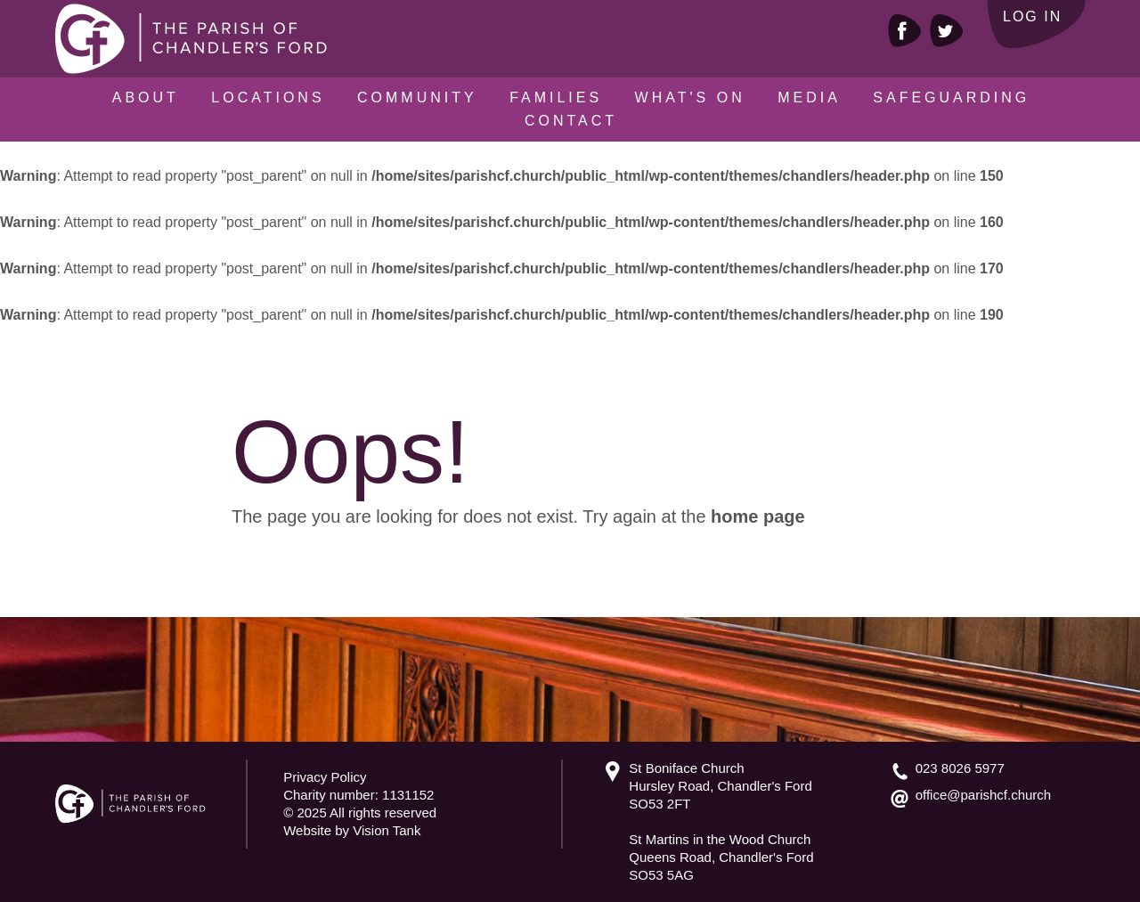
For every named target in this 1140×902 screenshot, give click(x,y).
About (145, 97)
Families (555, 97)
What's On (690, 97)
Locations (267, 97)
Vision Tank (386, 830)
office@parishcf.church (984, 794)
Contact (571, 120)
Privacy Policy (324, 776)
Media (809, 97)
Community (417, 97)
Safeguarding (951, 97)
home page (758, 516)
